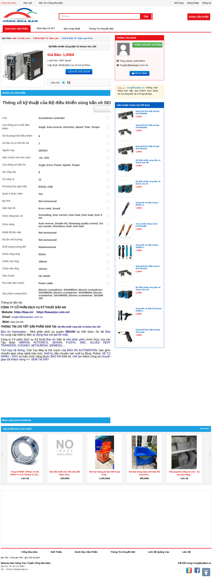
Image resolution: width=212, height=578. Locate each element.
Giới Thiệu (56, 552)
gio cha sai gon (32, 557)
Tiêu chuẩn (8, 275)
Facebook (197, 570)
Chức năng (8, 224)
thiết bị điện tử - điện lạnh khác (77, 38)
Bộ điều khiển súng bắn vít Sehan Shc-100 (72, 46)
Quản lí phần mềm (12, 193)
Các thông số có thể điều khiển (16, 127)
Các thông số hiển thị (14, 164)
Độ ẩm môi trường (12, 239)
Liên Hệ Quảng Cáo (158, 552)
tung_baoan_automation (132, 60)
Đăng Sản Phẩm (198, 17)
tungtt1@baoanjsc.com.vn (134, 65)
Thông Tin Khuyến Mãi (101, 28)
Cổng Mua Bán (8, 3)
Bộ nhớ (6, 200)
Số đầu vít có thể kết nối (15, 143)
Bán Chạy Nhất (72, 28)
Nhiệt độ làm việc (11, 232)
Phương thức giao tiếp (14, 186)
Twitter (63, 82)
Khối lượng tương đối (14, 246)
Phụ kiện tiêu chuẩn (13, 282)
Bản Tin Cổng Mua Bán (51, 3)
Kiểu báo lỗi (8, 208)
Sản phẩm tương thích (14, 293)
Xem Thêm (204, 428)
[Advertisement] (56, 387)
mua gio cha (16, 557)
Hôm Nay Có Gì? (46, 28)
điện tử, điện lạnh (21, 38)
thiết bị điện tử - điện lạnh (46, 38)
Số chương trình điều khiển (17, 135)
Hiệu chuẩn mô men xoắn (16, 157)
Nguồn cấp (8, 150)
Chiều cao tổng (10, 261)
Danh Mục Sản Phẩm (16, 28)
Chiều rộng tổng (11, 254)
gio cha (4, 557)
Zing (68, 82)
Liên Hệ (186, 552)
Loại (4, 117)
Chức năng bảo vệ (12, 215)
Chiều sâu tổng (10, 268)
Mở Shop (179, 3)
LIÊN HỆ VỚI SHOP (79, 71)
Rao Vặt (28, 3)
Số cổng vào (9, 171)
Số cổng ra (8, 179)
